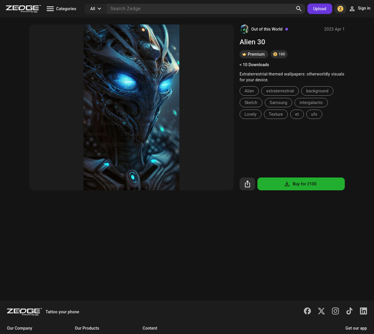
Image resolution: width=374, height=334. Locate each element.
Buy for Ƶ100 (299, 183)
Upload (319, 8)
